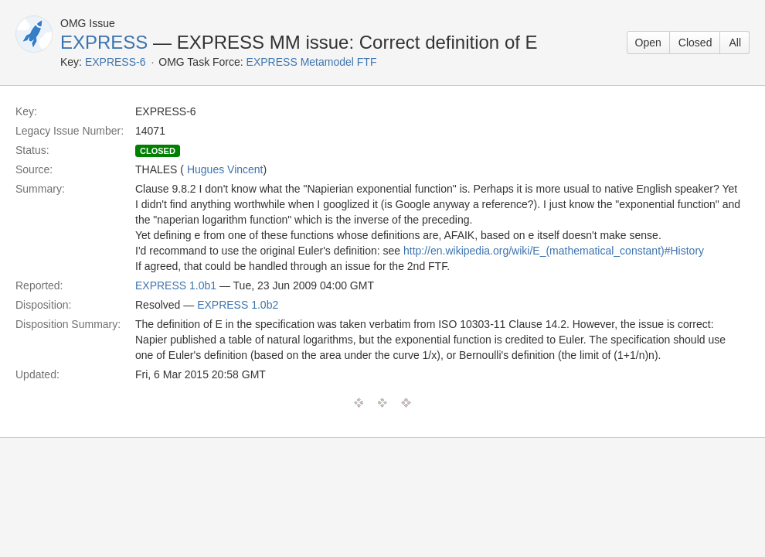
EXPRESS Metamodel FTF (311, 62)
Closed (695, 42)
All (735, 42)
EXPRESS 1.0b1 (175, 285)
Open (648, 42)
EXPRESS (104, 42)
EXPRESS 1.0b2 (237, 305)
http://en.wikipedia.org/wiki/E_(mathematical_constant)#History (553, 250)
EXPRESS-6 (115, 62)
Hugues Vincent (225, 169)
